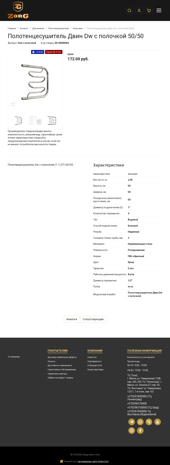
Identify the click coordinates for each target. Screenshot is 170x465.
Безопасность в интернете (140, 357)
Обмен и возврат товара (60, 377)
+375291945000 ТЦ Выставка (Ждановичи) (141, 413)
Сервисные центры (57, 373)
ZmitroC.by (103, 461)
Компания (94, 351)
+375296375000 (137, 403)
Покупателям (58, 351)
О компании (14, 356)
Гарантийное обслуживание (62, 369)
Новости (91, 357)
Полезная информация (144, 351)
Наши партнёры (95, 369)
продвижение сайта (87, 461)
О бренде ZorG (94, 365)
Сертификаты (94, 361)
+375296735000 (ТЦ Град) (143, 407)
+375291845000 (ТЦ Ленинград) (139, 398)
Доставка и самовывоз (60, 365)
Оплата (51, 361)
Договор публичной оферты (62, 357)
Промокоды (133, 361)
